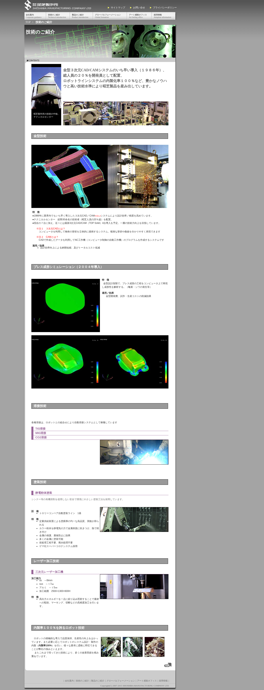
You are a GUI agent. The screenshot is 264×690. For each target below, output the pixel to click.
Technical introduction (57, 16)
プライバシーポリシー (165, 7)
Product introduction (80, 16)
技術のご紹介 (82, 680)
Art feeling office (138, 16)
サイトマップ (118, 7)
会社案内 (69, 680)
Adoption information (162, 16)
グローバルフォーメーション (120, 680)
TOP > (29, 22)
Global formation (108, 16)
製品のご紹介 (97, 680)
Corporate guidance (34, 16)
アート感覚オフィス (147, 680)
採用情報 (163, 680)
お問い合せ (139, 7)
